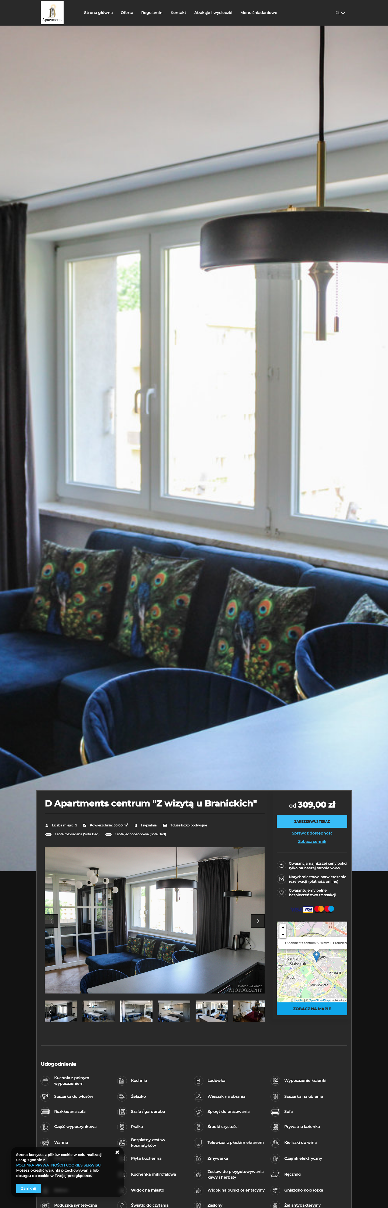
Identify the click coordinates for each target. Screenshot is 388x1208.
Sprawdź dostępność (312, 833)
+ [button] (283, 928)
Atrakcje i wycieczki (213, 12)
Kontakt (178, 12)
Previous (51, 921)
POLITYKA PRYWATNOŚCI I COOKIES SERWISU (58, 1165)
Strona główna (98, 12)
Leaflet (299, 1000)
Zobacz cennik (312, 841)
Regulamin (151, 12)
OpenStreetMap (319, 1000)
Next (258, 921)
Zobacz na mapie (312, 1008)
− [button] (283, 935)
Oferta (127, 12)
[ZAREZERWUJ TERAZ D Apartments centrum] (312, 821)
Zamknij (28, 1188)
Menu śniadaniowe (258, 12)
